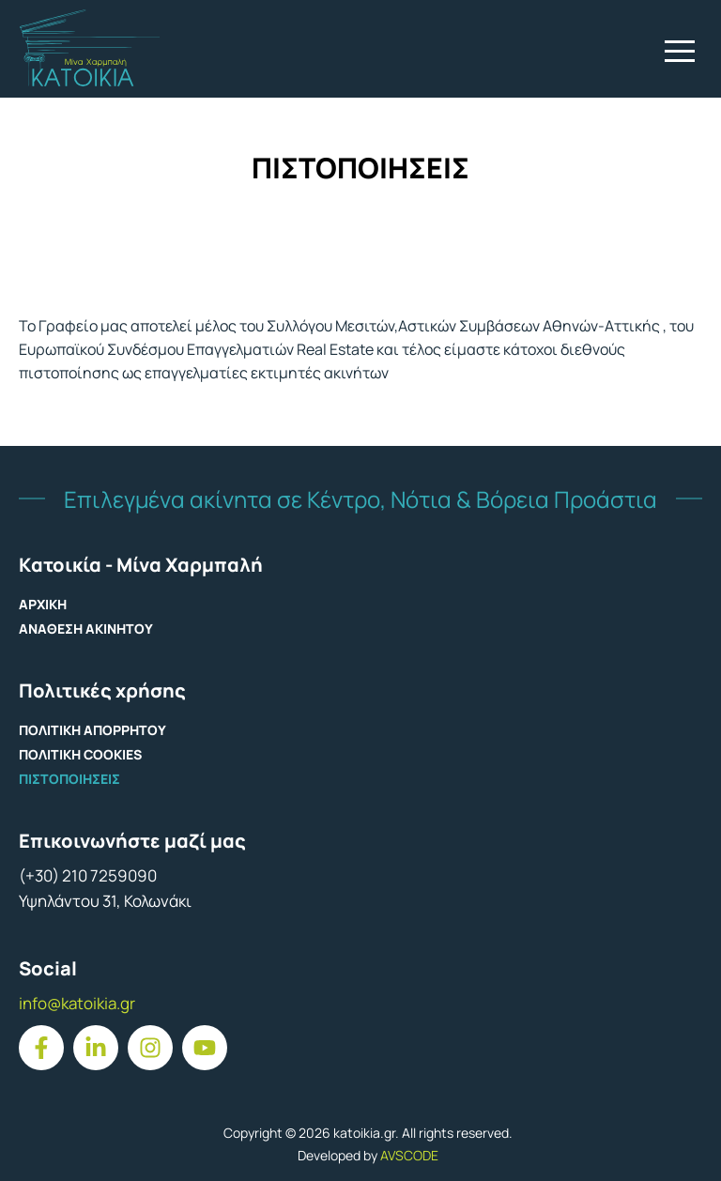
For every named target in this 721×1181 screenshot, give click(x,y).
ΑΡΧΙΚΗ (43, 604)
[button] (679, 50)
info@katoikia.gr (77, 1003)
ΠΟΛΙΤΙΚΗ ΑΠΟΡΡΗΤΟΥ (92, 730)
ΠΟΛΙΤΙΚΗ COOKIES (80, 754)
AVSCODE (409, 1155)
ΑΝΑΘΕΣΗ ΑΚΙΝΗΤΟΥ (86, 628)
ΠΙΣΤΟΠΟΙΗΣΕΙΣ (69, 779)
